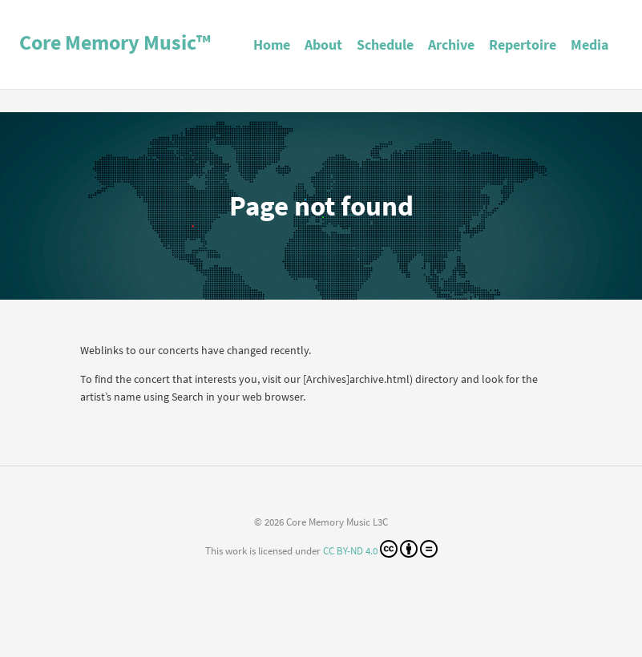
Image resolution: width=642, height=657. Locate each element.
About (323, 44)
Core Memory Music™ (115, 42)
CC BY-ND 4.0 (380, 549)
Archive (451, 44)
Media (589, 44)
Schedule (385, 44)
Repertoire (522, 44)
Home (271, 44)
